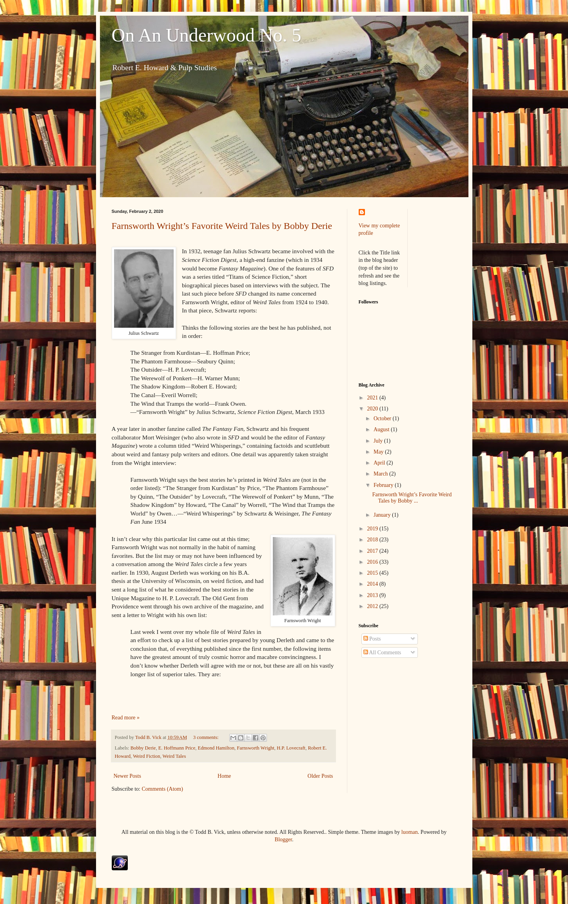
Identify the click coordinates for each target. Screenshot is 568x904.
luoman (409, 832)
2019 (373, 529)
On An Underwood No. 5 (206, 35)
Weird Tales (174, 756)
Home (224, 776)
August (382, 429)
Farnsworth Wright (255, 748)
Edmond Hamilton (216, 748)
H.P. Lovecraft (291, 748)
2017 (373, 551)
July (379, 441)
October (383, 418)
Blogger (283, 839)
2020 (373, 409)
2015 (373, 573)
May (379, 452)
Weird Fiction (146, 756)
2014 (373, 584)
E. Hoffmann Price (177, 748)
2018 (373, 540)
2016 (373, 562)
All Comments (382, 652)
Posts (372, 639)
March (381, 474)
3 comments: (206, 737)
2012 (373, 606)
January (383, 515)
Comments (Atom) (162, 789)
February (384, 485)
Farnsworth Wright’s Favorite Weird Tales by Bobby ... (412, 498)
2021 (373, 398)
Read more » (126, 718)
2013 (373, 595)
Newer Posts (127, 776)
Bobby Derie (143, 748)
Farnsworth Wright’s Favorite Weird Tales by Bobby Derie (222, 226)
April (380, 463)
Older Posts (320, 776)
